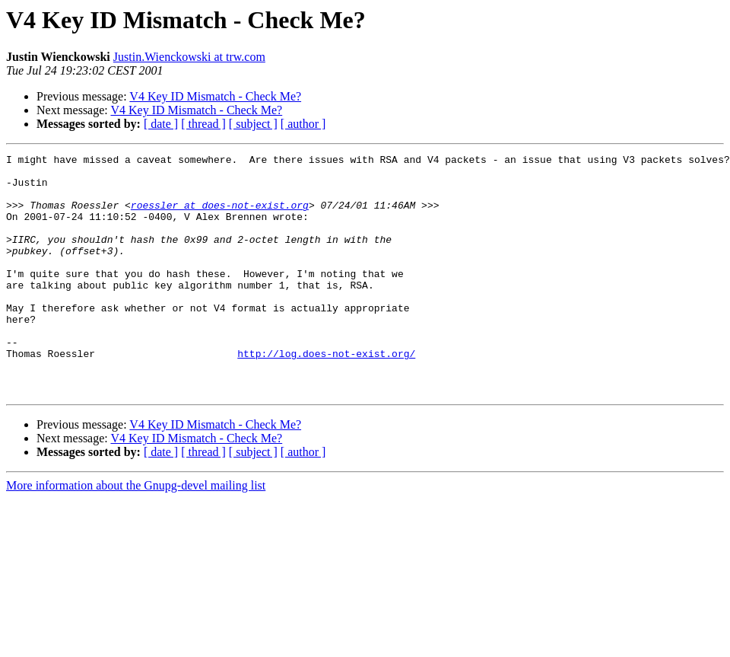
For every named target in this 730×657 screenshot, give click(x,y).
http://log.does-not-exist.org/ (326, 394)
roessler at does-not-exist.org (220, 216)
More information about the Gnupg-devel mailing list (135, 533)
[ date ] (161, 123)
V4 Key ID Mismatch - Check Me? (215, 96)
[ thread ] (203, 123)
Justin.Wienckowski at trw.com (189, 56)
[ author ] (303, 123)
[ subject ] (253, 123)
